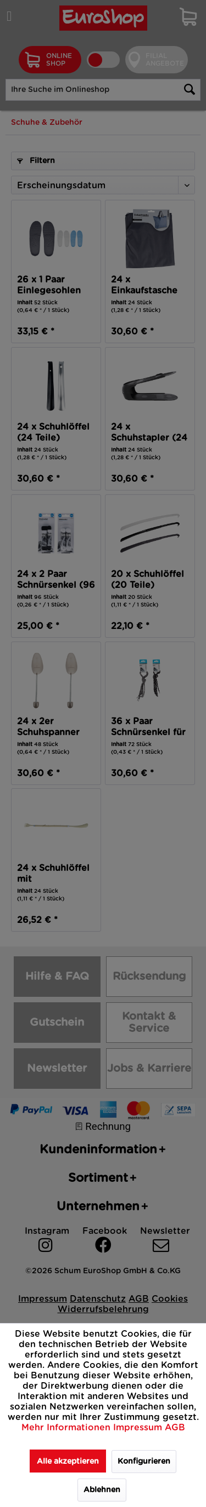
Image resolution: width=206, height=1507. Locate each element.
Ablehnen (101, 1490)
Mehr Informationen (67, 1427)
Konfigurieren (144, 1461)
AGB (175, 1427)
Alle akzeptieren (68, 1461)
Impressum (139, 1427)
